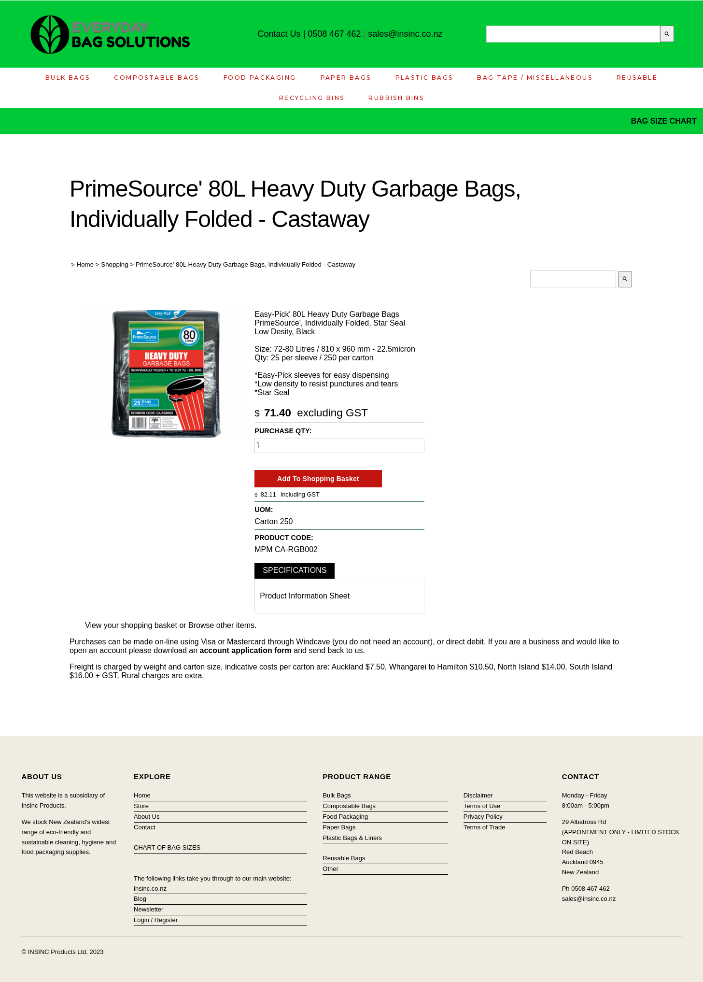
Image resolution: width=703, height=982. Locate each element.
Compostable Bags (156, 77)
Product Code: (283, 537)
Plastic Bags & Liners (352, 837)
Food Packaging (260, 77)
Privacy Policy (483, 816)
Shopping (114, 264)
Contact (144, 827)
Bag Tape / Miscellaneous (534, 77)
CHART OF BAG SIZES (167, 847)
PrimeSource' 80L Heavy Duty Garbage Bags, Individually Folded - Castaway (245, 264)
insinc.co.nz (150, 888)
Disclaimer (478, 795)
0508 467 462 (334, 34)
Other (330, 868)
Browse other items (221, 625)
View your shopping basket (131, 625)
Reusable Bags (344, 858)
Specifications (294, 570)
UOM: (263, 509)
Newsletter (148, 909)
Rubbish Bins (396, 97)
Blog (140, 898)
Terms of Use (482, 806)
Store (141, 806)
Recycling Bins (312, 97)
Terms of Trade (485, 827)
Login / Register (156, 920)
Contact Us (279, 34)
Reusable (637, 77)
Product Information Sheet (305, 596)
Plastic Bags (424, 77)
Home (85, 264)
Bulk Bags (67, 77)
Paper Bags (346, 77)
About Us (146, 816)
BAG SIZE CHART (665, 121)
